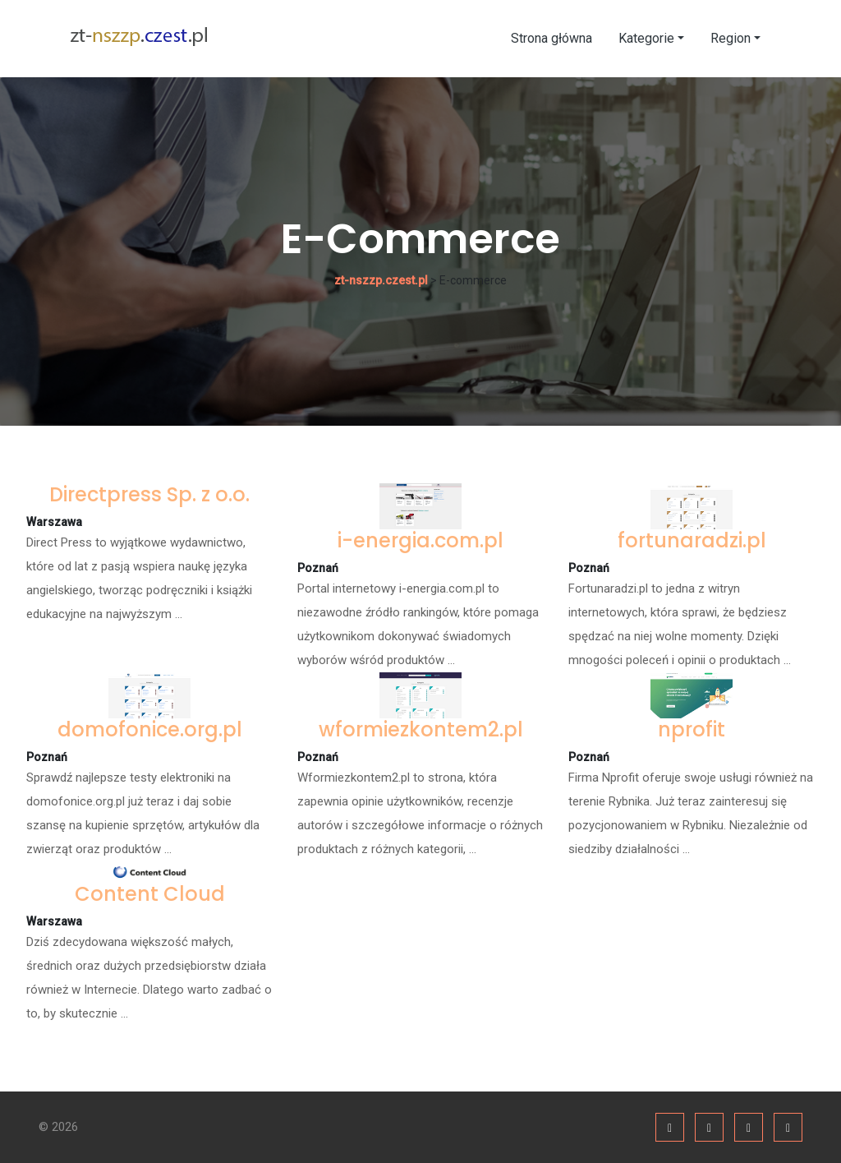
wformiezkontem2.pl (421, 729)
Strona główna (551, 38)
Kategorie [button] (646, 38)
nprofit (691, 729)
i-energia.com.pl (420, 540)
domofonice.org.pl (149, 729)
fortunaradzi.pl (692, 540)
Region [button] (730, 38)
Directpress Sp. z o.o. (149, 494)
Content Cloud (150, 893)
